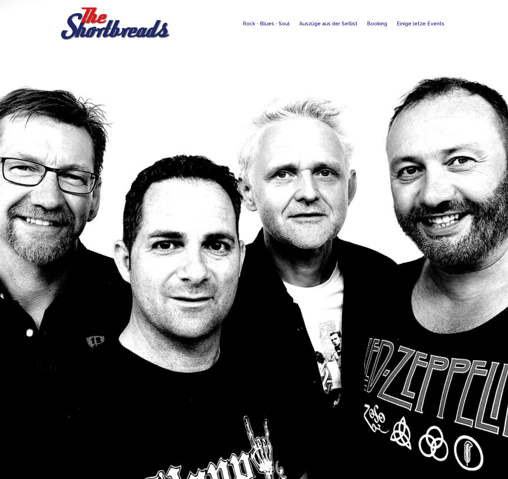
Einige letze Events (420, 24)
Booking (377, 24)
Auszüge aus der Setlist (328, 24)
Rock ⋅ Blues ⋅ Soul (266, 24)
